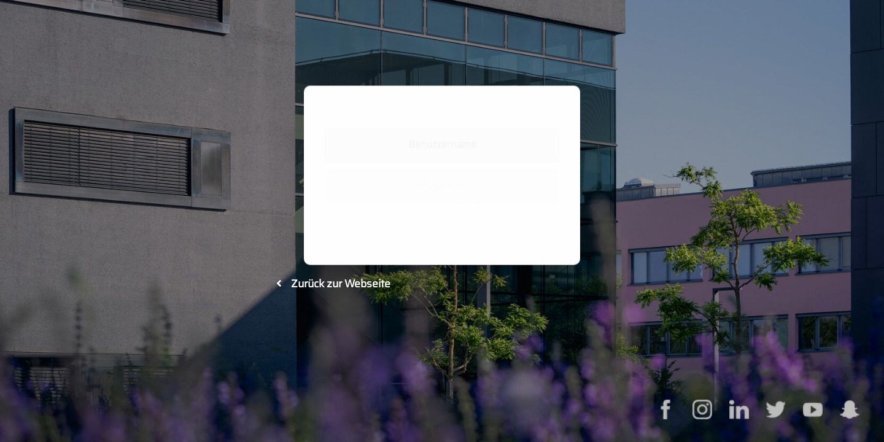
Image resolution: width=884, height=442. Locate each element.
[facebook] (665, 407)
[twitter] (776, 407)
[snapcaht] (849, 407)
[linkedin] (739, 407)
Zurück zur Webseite (333, 283)
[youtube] (813, 407)
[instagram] (702, 407)
